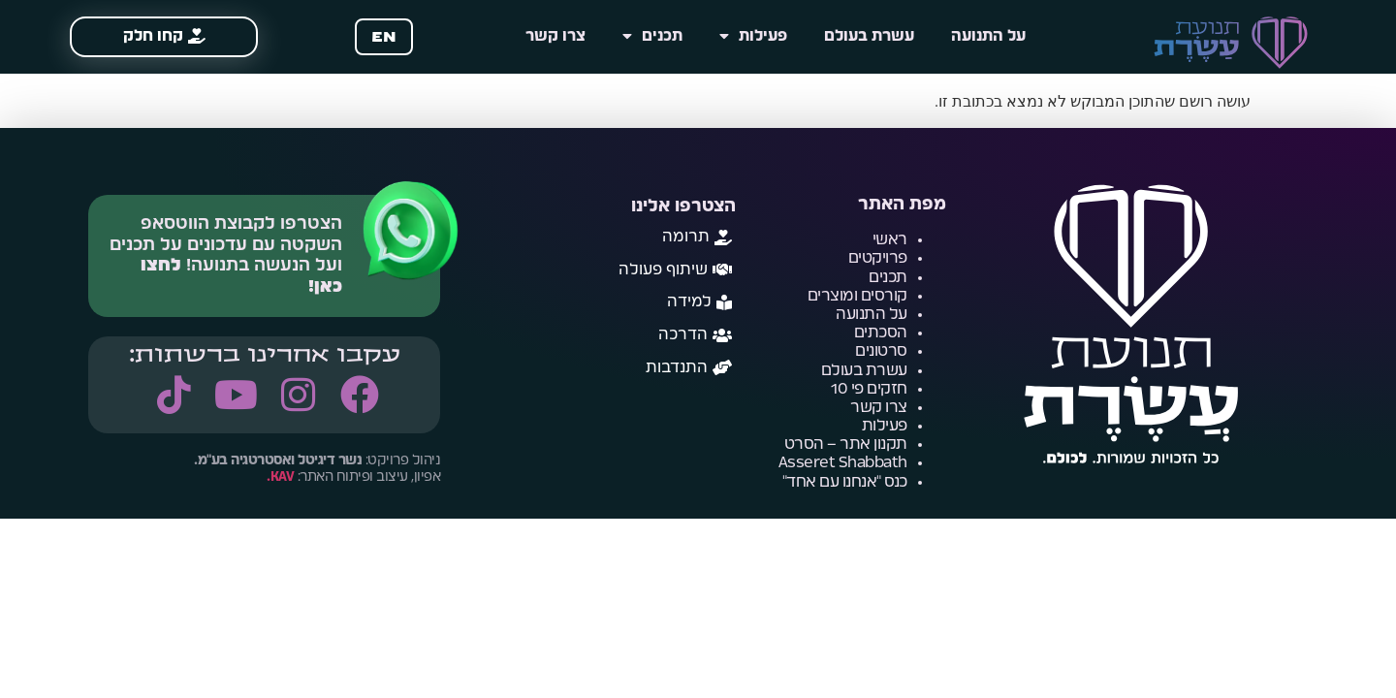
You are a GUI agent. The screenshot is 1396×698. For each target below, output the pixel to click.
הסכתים (880, 332)
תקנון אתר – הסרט (845, 444)
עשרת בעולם (869, 36)
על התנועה (988, 36)
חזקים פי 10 (869, 389)
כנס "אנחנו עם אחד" (844, 482)
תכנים (652, 36)
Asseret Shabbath (842, 462)
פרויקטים (877, 258)
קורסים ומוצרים (857, 295)
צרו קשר (555, 36)
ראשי (889, 239)
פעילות (753, 36)
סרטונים (881, 351)
